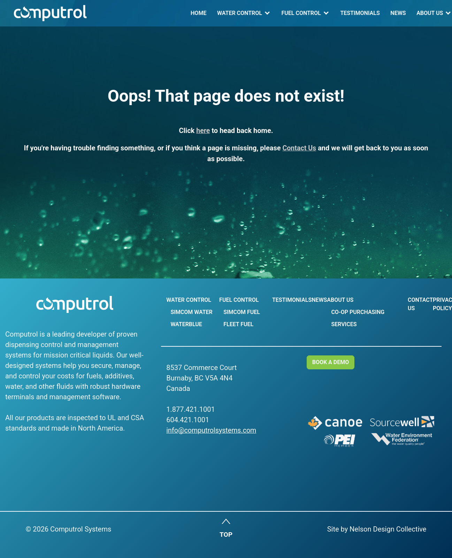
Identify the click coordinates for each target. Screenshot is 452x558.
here (203, 130)
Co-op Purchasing (356, 312)
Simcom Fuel (241, 312)
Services (342, 324)
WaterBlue (186, 324)
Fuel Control (212, 13)
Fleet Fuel (238, 324)
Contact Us (390, 13)
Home (109, 13)
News (309, 13)
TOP (226, 535)
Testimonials (271, 13)
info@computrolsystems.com (212, 430)
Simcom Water (191, 312)
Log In (429, 13)
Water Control (150, 13)
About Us (341, 13)
